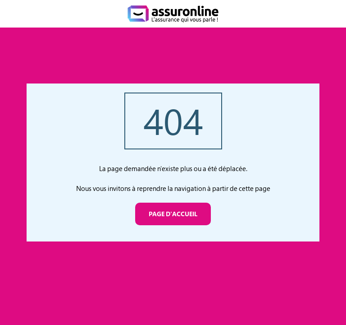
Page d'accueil (173, 213)
